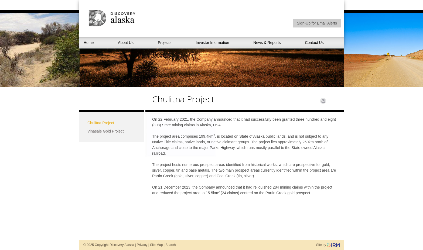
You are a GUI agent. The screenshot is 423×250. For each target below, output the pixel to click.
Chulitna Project (100, 123)
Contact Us (314, 42)
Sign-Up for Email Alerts (317, 23)
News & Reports (267, 42)
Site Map (156, 245)
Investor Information (212, 42)
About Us (126, 42)
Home (89, 42)
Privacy (142, 245)
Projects (165, 42)
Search (170, 245)
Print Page (323, 101)
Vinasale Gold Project (105, 131)
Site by (328, 245)
